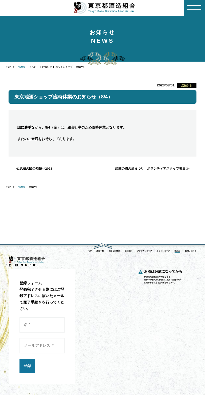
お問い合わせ (190, 251)
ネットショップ (163, 251)
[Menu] (194, 8)
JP (10, 265)
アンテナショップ (144, 251)
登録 (27, 366)
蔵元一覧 (100, 251)
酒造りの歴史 (114, 251)
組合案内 (128, 251)
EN (16, 265)
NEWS (177, 251)
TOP (8, 67)
